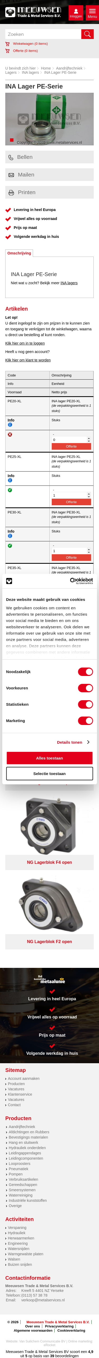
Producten (16, 1084)
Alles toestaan (49, 758)
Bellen (20, 157)
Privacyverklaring (59, 1326)
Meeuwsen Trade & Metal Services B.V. (57, 1322)
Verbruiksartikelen (23, 1179)
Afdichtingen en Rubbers (29, 1132)
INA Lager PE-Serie (60, 72)
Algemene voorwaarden (33, 1330)
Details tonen (69, 742)
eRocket (49, 1345)
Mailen (21, 174)
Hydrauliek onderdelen (27, 1148)
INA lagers (30, 72)
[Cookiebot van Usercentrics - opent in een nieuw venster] (70, 581)
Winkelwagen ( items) (26, 44)
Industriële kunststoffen (28, 1200)
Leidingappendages (25, 1153)
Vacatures (16, 1089)
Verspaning (17, 1227)
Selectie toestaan (49, 773)
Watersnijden (18, 1249)
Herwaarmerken (21, 1238)
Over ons (32, 1326)
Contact (14, 1105)
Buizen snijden (20, 1264)
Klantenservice (20, 1094)
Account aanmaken (24, 1078)
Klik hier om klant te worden (28, 360)
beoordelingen (66, 1356)
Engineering (18, 1243)
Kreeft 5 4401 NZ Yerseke (42, 1290)
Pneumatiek (18, 1169)
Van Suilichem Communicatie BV (42, 1341)
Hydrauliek (16, 1233)
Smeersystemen (22, 1190)
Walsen (14, 1259)
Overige (15, 1206)
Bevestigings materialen (28, 1137)
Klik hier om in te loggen (25, 343)
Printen (22, 192)
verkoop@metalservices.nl (43, 1300)
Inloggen (76, 16)
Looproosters (19, 1163)
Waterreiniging (20, 1195)
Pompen (15, 1174)
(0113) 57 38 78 (34, 1295)
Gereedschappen (23, 1185)
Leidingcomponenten (26, 1158)
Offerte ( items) (21, 51)
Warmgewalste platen (25, 1254)
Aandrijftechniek (69, 68)
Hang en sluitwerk (23, 1142)
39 (52, 1356)
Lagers (11, 72)
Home (46, 68)
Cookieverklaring (72, 1330)
